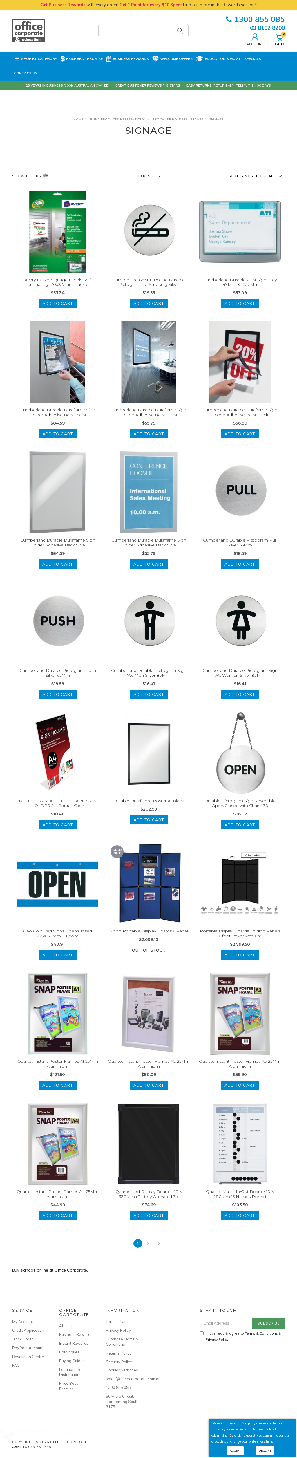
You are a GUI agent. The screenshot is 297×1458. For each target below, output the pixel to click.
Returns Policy (118, 1353)
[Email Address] (226, 1323)
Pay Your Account (28, 1347)
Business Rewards (127, 59)
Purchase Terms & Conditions (122, 1342)
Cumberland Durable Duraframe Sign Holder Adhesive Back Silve (57, 549)
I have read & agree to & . (240, 1336)
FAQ (16, 1365)
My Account (22, 1321)
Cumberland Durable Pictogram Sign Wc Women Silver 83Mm (240, 680)
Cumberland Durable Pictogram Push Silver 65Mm (57, 680)
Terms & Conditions (261, 1333)
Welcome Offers (172, 56)
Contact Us (25, 73)
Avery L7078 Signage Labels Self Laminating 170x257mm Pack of (57, 282)
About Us (67, 1325)
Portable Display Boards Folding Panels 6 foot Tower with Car (240, 940)
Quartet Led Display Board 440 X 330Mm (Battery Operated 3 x (148, 1201)
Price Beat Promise (82, 59)
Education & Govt (218, 59)
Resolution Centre (28, 1356)
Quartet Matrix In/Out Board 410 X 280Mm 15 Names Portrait (240, 1201)
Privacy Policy (118, 1330)
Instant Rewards (73, 1343)
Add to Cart (57, 303)
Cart (279, 39)
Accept (235, 1450)
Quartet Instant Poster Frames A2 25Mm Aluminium (149, 1070)
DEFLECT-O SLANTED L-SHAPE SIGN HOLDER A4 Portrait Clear (58, 810)
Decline (265, 1450)
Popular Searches (122, 1370)
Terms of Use (117, 1321)
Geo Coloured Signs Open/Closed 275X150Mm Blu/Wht (57, 940)
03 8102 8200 (267, 27)
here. (269, 1441)
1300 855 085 (255, 19)
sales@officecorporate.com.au (123, 1378)
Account (255, 39)
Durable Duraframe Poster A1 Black (148, 807)
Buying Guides (72, 1360)
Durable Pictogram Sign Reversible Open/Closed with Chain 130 (240, 810)
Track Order (22, 1339)
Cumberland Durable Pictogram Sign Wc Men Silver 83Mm (148, 680)
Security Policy (119, 1362)
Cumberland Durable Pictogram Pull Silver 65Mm (240, 549)
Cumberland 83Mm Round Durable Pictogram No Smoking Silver (149, 282)
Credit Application (28, 1330)
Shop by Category (35, 59)
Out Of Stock (148, 956)
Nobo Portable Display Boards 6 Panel (148, 938)
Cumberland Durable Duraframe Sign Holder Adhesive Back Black (57, 419)
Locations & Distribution (69, 1372)
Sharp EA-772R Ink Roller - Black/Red (54, 1434)
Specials (252, 58)
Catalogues (69, 1352)
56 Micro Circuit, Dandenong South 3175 (122, 1401)
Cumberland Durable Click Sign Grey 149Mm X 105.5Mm (240, 282)
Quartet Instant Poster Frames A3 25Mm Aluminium (240, 1070)
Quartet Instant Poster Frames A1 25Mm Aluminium (57, 1070)
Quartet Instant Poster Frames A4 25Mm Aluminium (58, 1201)
